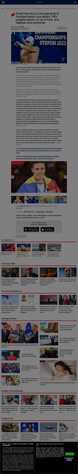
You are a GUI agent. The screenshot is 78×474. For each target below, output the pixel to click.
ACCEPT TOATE (69, 454)
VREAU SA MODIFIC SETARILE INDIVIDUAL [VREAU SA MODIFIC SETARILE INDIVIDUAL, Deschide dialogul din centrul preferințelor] (69, 459)
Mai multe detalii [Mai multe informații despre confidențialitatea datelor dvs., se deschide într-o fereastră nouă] (28, 452)
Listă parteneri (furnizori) (41, 458)
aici (19, 463)
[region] (39, 458)
